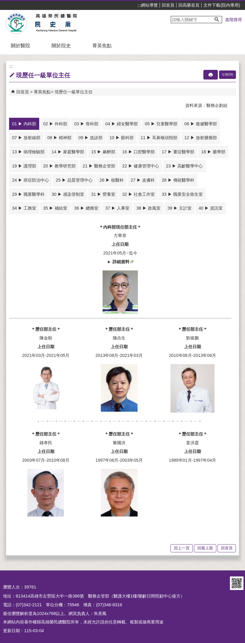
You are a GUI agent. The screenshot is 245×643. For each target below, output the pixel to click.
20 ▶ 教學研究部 (59, 166)
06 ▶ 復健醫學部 (200, 123)
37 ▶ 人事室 (117, 208)
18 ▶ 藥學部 (213, 151)
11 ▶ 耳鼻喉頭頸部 (159, 137)
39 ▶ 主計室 (179, 208)
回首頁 (168, 5)
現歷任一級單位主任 (74, 91)
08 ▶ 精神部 (59, 137)
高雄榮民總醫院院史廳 (55, 23)
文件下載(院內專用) (221, 5)
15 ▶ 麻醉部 (103, 151)
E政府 (220, 583)
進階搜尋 (233, 19)
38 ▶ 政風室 (148, 208)
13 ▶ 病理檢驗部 (28, 151)
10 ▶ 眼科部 (122, 137)
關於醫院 (20, 45)
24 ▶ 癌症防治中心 (30, 180)
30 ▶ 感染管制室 (68, 194)
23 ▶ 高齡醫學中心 (184, 166)
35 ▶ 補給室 (55, 208)
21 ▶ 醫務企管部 (99, 166)
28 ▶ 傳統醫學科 (178, 180)
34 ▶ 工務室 (24, 208)
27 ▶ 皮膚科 (143, 180)
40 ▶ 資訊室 (211, 208)
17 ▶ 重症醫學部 (178, 151)
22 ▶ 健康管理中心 (140, 166)
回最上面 (205, 548)
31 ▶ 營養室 (103, 194)
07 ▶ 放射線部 (26, 137)
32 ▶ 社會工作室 (138, 194)
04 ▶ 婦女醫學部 (121, 123)
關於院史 (61, 45)
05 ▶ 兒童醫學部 (161, 123)
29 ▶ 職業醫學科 (28, 194)
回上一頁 (181, 548)
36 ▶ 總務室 (86, 208)
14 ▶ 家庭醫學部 (68, 151)
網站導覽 (149, 5)
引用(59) (227, 74)
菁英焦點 (102, 45)
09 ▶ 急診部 (90, 137)
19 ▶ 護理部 (24, 166)
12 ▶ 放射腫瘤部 (200, 137)
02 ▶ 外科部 (55, 123)
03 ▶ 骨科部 (86, 123)
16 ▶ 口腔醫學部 (138, 151)
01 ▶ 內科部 (24, 123)
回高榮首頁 (188, 5)
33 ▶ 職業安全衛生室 (182, 194)
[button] (217, 19)
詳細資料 (123, 261)
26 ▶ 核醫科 (112, 180)
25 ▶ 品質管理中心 (74, 180)
